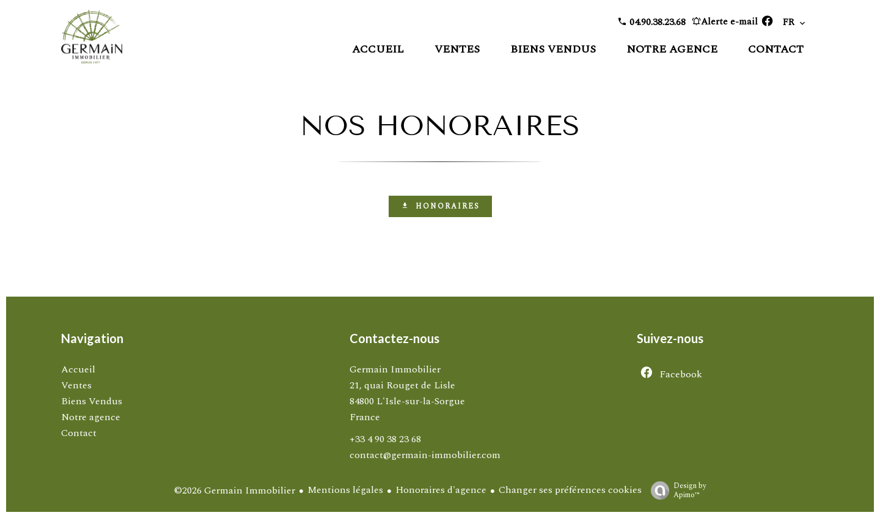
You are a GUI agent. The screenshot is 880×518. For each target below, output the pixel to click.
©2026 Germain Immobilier (234, 490)
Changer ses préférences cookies (570, 490)
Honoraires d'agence (440, 490)
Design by (675, 490)
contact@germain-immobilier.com (425, 455)
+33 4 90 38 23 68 (385, 439)
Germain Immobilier (395, 369)
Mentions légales (345, 490)
